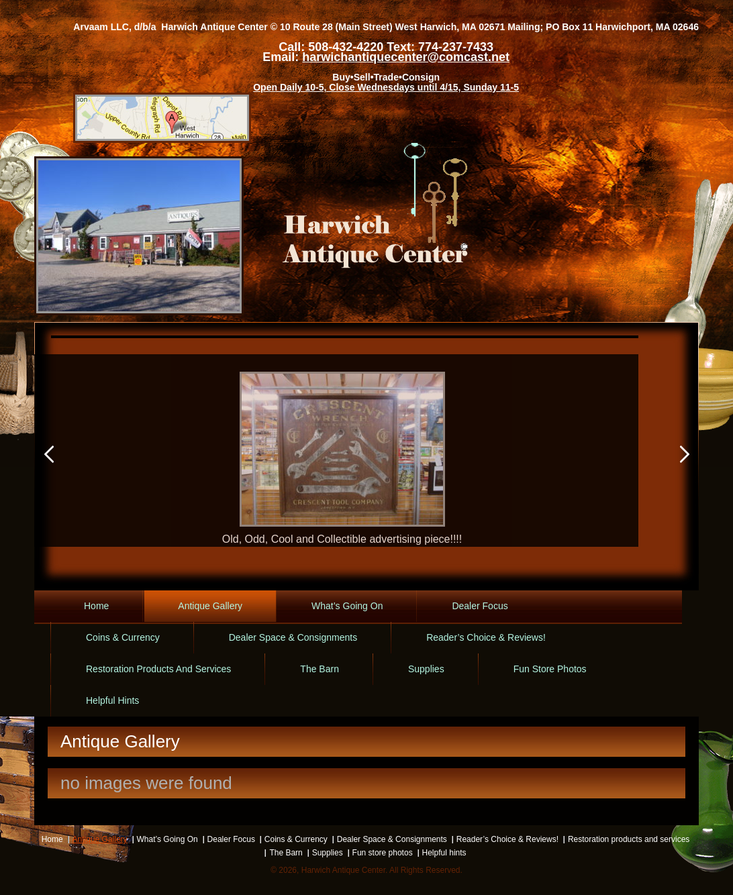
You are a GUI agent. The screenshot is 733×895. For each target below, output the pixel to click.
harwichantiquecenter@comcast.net (405, 57)
